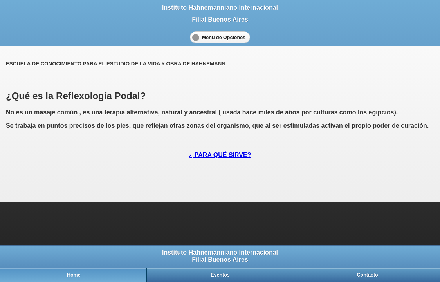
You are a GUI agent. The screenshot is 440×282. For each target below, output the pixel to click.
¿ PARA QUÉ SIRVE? (220, 155)
